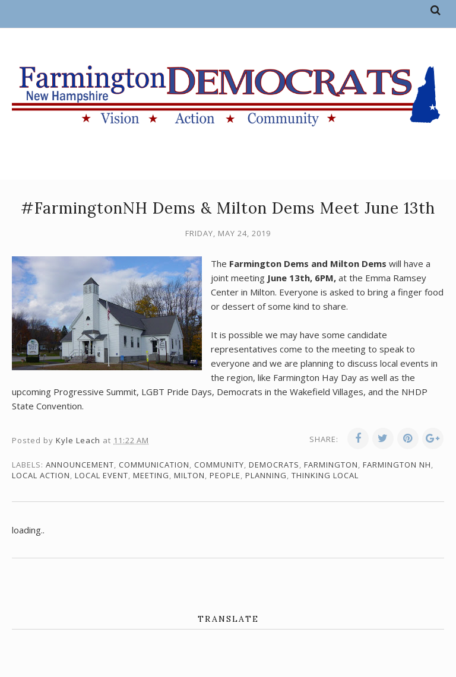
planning (266, 475)
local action (41, 475)
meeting (151, 475)
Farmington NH (397, 464)
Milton (189, 475)
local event (101, 475)
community (219, 464)
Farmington (331, 464)
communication (154, 464)
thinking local (325, 475)
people (225, 475)
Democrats (274, 464)
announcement (80, 464)
